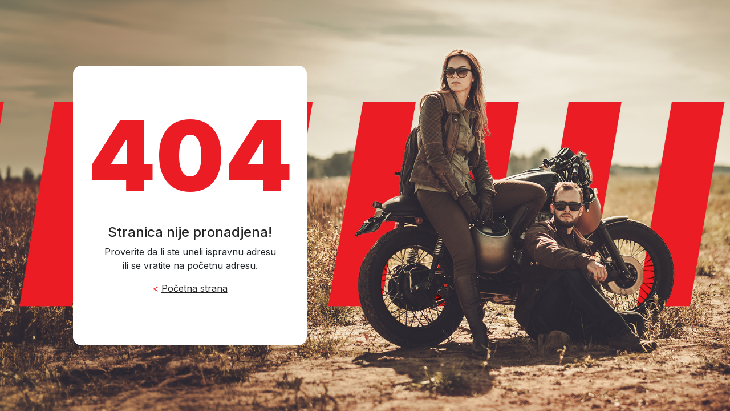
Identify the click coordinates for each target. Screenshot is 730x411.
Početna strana (194, 288)
